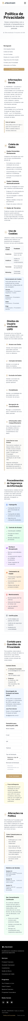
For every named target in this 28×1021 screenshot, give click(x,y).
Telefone (8, 748)
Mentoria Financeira (7, 989)
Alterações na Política (10, 65)
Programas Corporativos (9, 992)
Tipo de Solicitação (11, 754)
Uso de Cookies (8, 54)
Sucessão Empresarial (8, 965)
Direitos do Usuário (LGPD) (11, 57)
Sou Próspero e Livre (8, 983)
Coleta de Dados (8, 51)
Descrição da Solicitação (12, 762)
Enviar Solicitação (14, 776)
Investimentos (6, 968)
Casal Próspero (6, 986)
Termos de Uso (21, 1015)
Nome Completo (10, 728)
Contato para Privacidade (11, 62)
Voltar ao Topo (14, 69)
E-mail (7, 735)
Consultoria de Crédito (8, 974)
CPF (7, 741)
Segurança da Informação (11, 60)
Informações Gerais (9, 49)
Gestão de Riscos (6, 971)
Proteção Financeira (7, 962)
